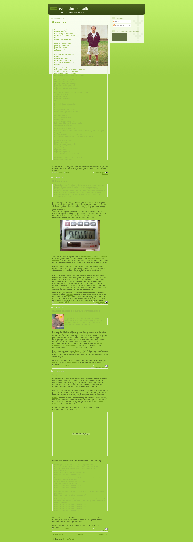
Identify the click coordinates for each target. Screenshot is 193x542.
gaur (73, 360)
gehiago (55, 260)
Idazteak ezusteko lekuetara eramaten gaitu (76, 311)
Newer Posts (58, 534)
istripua (55, 398)
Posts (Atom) (68, 539)
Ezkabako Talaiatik (73, 9)
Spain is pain (59, 22)
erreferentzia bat (94, 259)
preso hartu (71, 362)
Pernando (56, 362)
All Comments (118, 25)
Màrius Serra (86, 257)
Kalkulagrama (59, 181)
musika (105, 530)
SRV (54, 375)
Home (80, 534)
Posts (116, 21)
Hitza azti (69, 295)
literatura (105, 174)
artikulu (76, 351)
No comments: (100, 172)
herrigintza (98, 367)
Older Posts (102, 534)
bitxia (100, 303)
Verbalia (104, 257)
